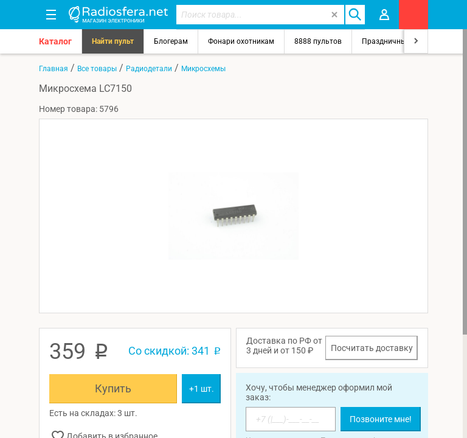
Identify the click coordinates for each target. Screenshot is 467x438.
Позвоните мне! (381, 419)
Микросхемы (203, 68)
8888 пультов (318, 41)
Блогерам (171, 41)
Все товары (97, 68)
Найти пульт (113, 41)
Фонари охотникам (241, 41)
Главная (53, 68)
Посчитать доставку (372, 348)
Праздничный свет (394, 41)
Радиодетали (149, 68)
